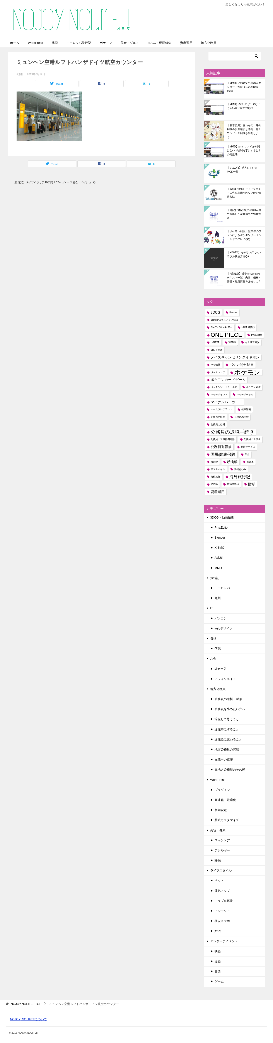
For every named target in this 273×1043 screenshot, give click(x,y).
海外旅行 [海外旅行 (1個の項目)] (215, 476)
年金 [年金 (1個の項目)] (247, 454)
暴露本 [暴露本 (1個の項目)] (250, 461)
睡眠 (218, 860)
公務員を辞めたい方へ (230, 709)
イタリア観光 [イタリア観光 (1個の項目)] (252, 342)
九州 (218, 598)
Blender (220, 537)
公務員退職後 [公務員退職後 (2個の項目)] (221, 447)
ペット (219, 880)
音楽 (218, 971)
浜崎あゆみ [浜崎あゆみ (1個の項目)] (240, 469)
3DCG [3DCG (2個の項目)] (215, 312)
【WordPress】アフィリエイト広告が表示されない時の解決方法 (244, 192)
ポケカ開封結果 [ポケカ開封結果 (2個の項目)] (241, 365)
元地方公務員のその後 (230, 769)
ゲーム (219, 981)
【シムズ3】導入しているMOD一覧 (242, 169)
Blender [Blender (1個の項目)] (233, 312)
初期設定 (221, 810)
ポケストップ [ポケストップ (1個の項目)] (218, 372)
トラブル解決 (224, 901)
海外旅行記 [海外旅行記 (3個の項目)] (239, 476)
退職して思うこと (227, 719)
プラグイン (222, 790)
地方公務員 (208, 43)
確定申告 (221, 669)
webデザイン (223, 628)
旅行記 (214, 578)
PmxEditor (222, 527)
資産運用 (186, 43)
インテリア (222, 911)
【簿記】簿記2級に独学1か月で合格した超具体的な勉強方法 (244, 214)
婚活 (218, 931)
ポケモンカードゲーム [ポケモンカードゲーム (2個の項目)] (228, 380)
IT (211, 608)
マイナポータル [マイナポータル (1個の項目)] (245, 394)
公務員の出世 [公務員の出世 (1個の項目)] (218, 417)
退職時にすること (227, 729)
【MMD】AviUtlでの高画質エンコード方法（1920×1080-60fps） (244, 86)
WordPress (35, 43)
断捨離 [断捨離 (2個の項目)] (232, 462)
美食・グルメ (130, 43)
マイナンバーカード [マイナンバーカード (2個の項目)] (226, 402)
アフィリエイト (225, 679)
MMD (218, 568)
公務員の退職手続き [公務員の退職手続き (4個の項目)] (232, 432)
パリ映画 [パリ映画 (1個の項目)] (215, 364)
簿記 (55, 43)
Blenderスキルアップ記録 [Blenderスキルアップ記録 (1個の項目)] (224, 319)
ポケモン (106, 43)
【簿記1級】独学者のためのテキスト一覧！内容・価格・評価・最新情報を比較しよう (244, 277)
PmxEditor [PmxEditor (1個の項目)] (256, 335)
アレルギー (222, 850)
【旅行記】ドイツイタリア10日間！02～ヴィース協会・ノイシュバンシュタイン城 (57, 182)
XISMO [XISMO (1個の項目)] (232, 342)
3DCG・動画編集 (159, 43)
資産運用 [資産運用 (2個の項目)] (218, 492)
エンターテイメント (224, 941)
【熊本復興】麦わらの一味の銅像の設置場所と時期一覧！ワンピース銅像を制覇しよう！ (244, 131)
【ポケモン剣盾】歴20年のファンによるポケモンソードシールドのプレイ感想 (244, 235)
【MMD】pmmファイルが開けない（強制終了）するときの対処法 (244, 150)
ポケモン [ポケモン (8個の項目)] (247, 372)
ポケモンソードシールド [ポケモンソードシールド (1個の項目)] (224, 387)
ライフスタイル (221, 870)
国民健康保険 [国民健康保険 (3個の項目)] (223, 454)
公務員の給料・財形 (228, 699)
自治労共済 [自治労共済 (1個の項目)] (233, 484)
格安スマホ (222, 921)
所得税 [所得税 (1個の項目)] (214, 461)
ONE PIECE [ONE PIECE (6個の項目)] (226, 335)
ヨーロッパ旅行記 (79, 43)
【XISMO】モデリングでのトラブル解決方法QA (244, 254)
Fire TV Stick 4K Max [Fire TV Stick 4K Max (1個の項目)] (221, 327)
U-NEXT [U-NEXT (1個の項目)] (215, 342)
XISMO (219, 547)
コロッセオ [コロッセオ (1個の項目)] (217, 349)
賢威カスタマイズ (227, 820)
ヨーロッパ (222, 588)
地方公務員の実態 (227, 749)
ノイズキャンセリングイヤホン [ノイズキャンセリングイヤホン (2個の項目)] (235, 357)
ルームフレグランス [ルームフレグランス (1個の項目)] (221, 409)
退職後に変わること (228, 739)
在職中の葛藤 (224, 759)
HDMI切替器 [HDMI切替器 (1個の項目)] (248, 327)
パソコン (221, 618)
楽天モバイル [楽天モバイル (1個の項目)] (218, 469)
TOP (26, 1004)
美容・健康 (217, 830)
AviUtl (218, 557)
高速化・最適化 (225, 800)
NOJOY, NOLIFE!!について (28, 1019)
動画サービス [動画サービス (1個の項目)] (248, 446)
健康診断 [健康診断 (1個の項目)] (246, 409)
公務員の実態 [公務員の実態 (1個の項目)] (241, 417)
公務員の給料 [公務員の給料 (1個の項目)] (218, 424)
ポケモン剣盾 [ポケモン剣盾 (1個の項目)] (253, 387)
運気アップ (222, 891)
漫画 (218, 961)
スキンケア (222, 840)
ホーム (14, 43)
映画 (218, 951)
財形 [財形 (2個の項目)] (251, 484)
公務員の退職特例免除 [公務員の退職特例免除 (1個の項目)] (223, 439)
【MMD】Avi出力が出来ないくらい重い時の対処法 (243, 106)
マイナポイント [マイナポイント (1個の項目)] (219, 394)
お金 (213, 658)
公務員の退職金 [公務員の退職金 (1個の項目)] (252, 439)
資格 (213, 638)
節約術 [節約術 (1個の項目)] (214, 484)
